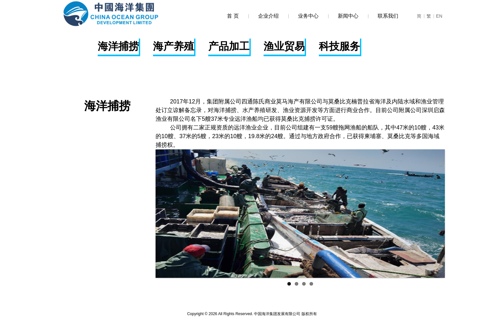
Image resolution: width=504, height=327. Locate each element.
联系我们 (383, 16)
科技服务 (339, 46)
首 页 (233, 16)
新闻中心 (343, 16)
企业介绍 (263, 16)
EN (438, 16)
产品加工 (228, 46)
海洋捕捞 (118, 46)
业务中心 (303, 16)
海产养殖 (173, 46)
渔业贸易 (284, 46)
